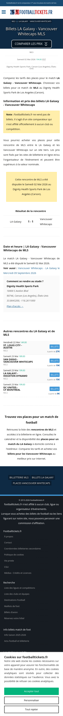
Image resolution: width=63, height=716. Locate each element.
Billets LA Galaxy (43, 477)
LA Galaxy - (31, 374)
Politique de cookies (14, 554)
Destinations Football (14, 600)
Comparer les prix (29, 44)
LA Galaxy (23, 21)
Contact (8, 542)
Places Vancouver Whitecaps (31, 483)
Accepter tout (31, 691)
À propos (8, 536)
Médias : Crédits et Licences (17, 573)
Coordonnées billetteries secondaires (22, 548)
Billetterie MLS (19, 477)
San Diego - (31, 360)
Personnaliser (31, 700)
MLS (13, 21)
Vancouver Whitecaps (40, 21)
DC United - (31, 389)
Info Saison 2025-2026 (15, 635)
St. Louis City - (31, 346)
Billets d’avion (11, 612)
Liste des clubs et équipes (16, 594)
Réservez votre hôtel (14, 618)
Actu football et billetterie (16, 641)
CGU (6, 567)
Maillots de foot (11, 606)
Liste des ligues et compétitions (19, 588)
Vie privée (9, 560)
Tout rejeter (31, 709)
